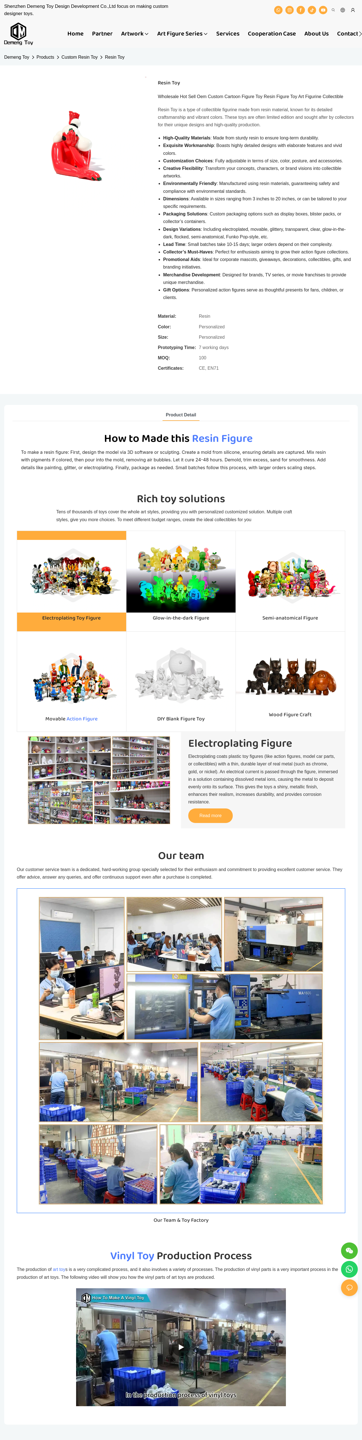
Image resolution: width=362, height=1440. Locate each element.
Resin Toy (114, 57)
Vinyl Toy (132, 1256)
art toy (59, 1269)
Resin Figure (222, 439)
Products (45, 57)
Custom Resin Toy (80, 57)
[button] (360, 33)
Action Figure (82, 719)
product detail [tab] (181, 414)
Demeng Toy (16, 57)
